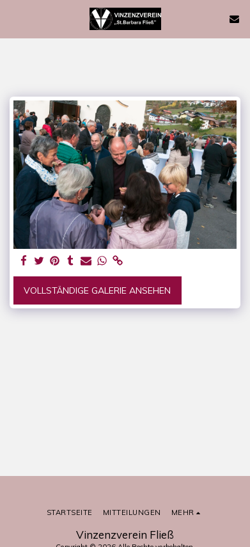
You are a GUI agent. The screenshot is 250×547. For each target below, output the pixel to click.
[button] (14, 18)
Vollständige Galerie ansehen (97, 290)
